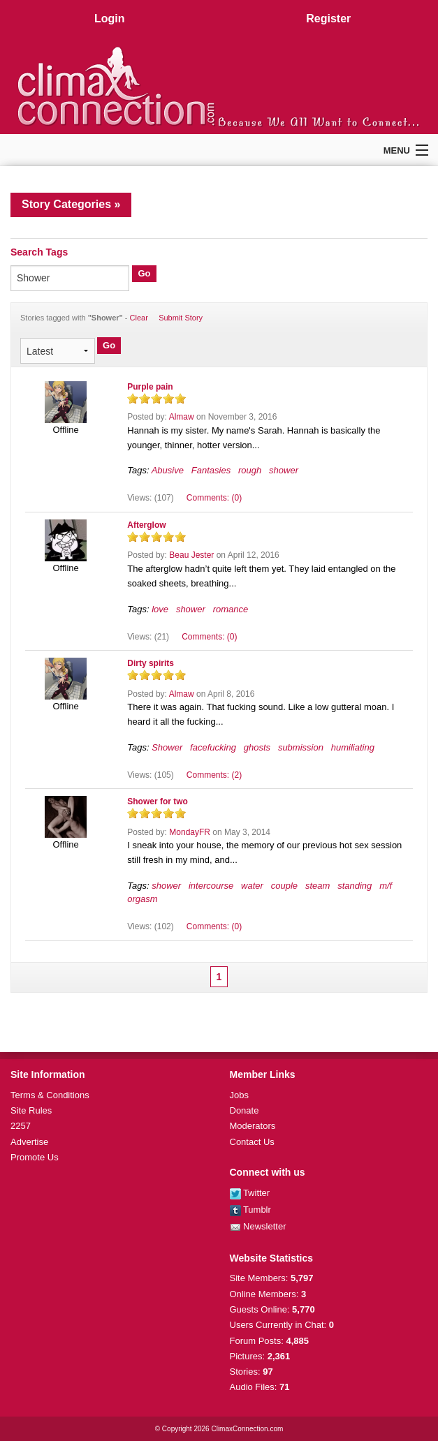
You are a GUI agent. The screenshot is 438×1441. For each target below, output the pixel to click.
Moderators (253, 1126)
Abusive (168, 470)
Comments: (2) (214, 775)
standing (354, 885)
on (132, 398)
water (252, 885)
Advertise (29, 1142)
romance (231, 609)
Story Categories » (71, 204)
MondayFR (189, 832)
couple (284, 885)
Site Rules (31, 1110)
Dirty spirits (150, 663)
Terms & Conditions (49, 1095)
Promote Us (34, 1157)
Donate (244, 1110)
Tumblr (250, 1209)
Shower (167, 747)
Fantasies (211, 470)
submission (300, 747)
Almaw (181, 417)
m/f (385, 885)
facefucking (213, 747)
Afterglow (146, 525)
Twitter (250, 1193)
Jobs (239, 1095)
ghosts (257, 747)
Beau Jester (191, 555)
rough (249, 470)
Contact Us (252, 1142)
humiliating (352, 747)
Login (109, 18)
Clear (139, 317)
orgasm (142, 899)
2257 (20, 1126)
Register (328, 18)
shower (283, 470)
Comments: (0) (214, 498)
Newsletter (258, 1226)
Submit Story (181, 317)
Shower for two (157, 801)
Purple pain (150, 387)
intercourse (211, 885)
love (160, 609)
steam (317, 885)
